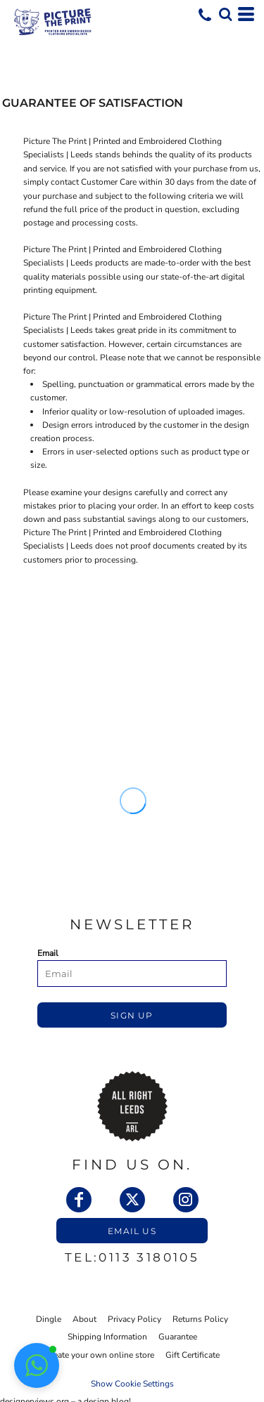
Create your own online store (99, 1355)
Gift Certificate (192, 1355)
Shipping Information (107, 1336)
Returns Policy (200, 1319)
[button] (225, 14)
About (84, 1319)
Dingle (48, 1319)
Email (47, 953)
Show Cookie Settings (132, 1383)
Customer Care (109, 182)
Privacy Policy (134, 1319)
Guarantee (177, 1336)
